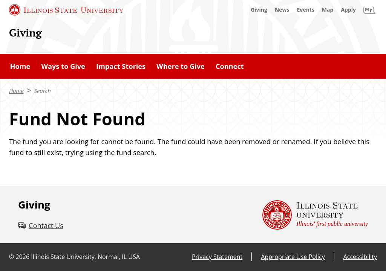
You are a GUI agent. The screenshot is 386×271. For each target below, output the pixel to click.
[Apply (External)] (348, 10)
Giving (25, 32)
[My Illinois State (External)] (369, 10)
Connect (230, 66)
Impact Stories (121, 66)
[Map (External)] (327, 10)
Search (42, 90)
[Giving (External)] (259, 10)
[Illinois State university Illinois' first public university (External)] (315, 214)
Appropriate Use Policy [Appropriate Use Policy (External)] (293, 257)
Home (20, 66)
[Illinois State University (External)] (66, 10)
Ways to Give (63, 66)
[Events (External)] (306, 10)
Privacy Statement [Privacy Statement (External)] (217, 257)
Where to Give (180, 66)
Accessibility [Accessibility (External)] (360, 257)
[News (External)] (282, 10)
